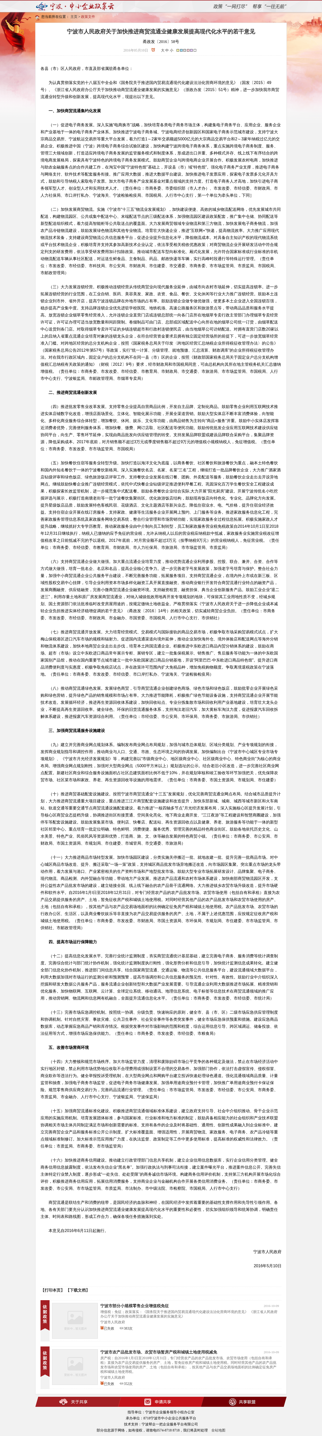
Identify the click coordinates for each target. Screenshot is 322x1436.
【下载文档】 (78, 1290)
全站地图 (218, 1430)
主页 (73, 17)
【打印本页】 (53, 1290)
